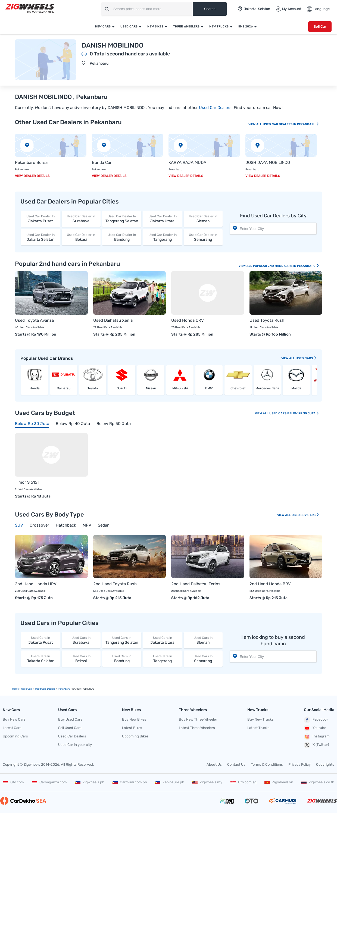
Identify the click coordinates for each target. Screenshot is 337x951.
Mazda (296, 388)
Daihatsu (63, 388)
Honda (35, 388)
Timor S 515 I (27, 482)
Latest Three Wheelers (197, 728)
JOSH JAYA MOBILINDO (267, 162)
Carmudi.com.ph (129, 782)
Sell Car (320, 26)
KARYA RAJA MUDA (187, 162)
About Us (214, 764)
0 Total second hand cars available (130, 54)
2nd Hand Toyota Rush (115, 583)
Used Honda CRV (187, 320)
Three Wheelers (186, 26)
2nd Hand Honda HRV (36, 583)
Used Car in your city (75, 745)
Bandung (122, 237)
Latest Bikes (132, 728)
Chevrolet (238, 388)
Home (15, 688)
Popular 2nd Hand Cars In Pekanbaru (286, 266)
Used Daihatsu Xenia (113, 320)
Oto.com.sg (243, 782)
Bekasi (81, 237)
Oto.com (13, 782)
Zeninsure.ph (169, 782)
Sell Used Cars (70, 728)
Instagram (317, 736)
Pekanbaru (99, 63)
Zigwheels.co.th (317, 782)
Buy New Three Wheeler (198, 719)
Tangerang (162, 237)
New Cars (103, 26)
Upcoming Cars (15, 736)
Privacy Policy (299, 764)
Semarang (203, 237)
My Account (288, 9)
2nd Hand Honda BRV (270, 583)
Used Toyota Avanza (34, 320)
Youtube (315, 728)
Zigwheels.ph (89, 782)
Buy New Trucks (260, 719)
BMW (209, 388)
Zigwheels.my (207, 782)
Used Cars (129, 26)
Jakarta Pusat (40, 218)
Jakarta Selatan (40, 237)
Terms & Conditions (267, 764)
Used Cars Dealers (45, 688)
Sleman (203, 218)
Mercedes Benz (267, 388)
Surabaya (81, 218)
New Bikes (155, 26)
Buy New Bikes (134, 719)
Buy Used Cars (70, 719)
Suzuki (122, 388)
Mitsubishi (180, 388)
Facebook (316, 720)
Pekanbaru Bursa (31, 162)
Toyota (93, 388)
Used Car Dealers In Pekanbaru (291, 124)
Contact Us (236, 764)
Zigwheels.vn (278, 782)
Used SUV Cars (305, 515)
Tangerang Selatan (122, 218)
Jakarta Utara (162, 218)
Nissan (151, 388)
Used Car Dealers (215, 107)
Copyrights (325, 764)
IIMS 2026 (245, 26)
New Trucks (219, 26)
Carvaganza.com (49, 782)
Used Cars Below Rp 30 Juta (294, 413)
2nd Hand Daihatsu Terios (195, 583)
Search (209, 9)
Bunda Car (102, 162)
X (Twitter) (316, 745)
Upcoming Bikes (135, 736)
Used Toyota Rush (266, 320)
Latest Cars (12, 728)
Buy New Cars (14, 719)
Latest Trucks (258, 728)
